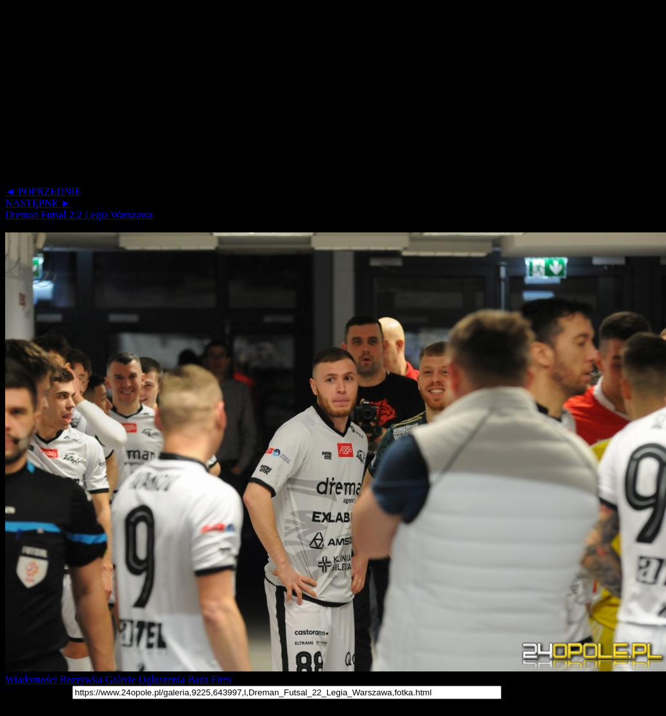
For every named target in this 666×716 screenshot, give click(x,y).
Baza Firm (209, 679)
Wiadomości (31, 679)
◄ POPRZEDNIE (43, 191)
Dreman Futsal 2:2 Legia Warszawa (79, 214)
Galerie (120, 679)
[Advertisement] (247, 95)
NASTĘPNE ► (38, 203)
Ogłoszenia (161, 679)
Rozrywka (81, 679)
